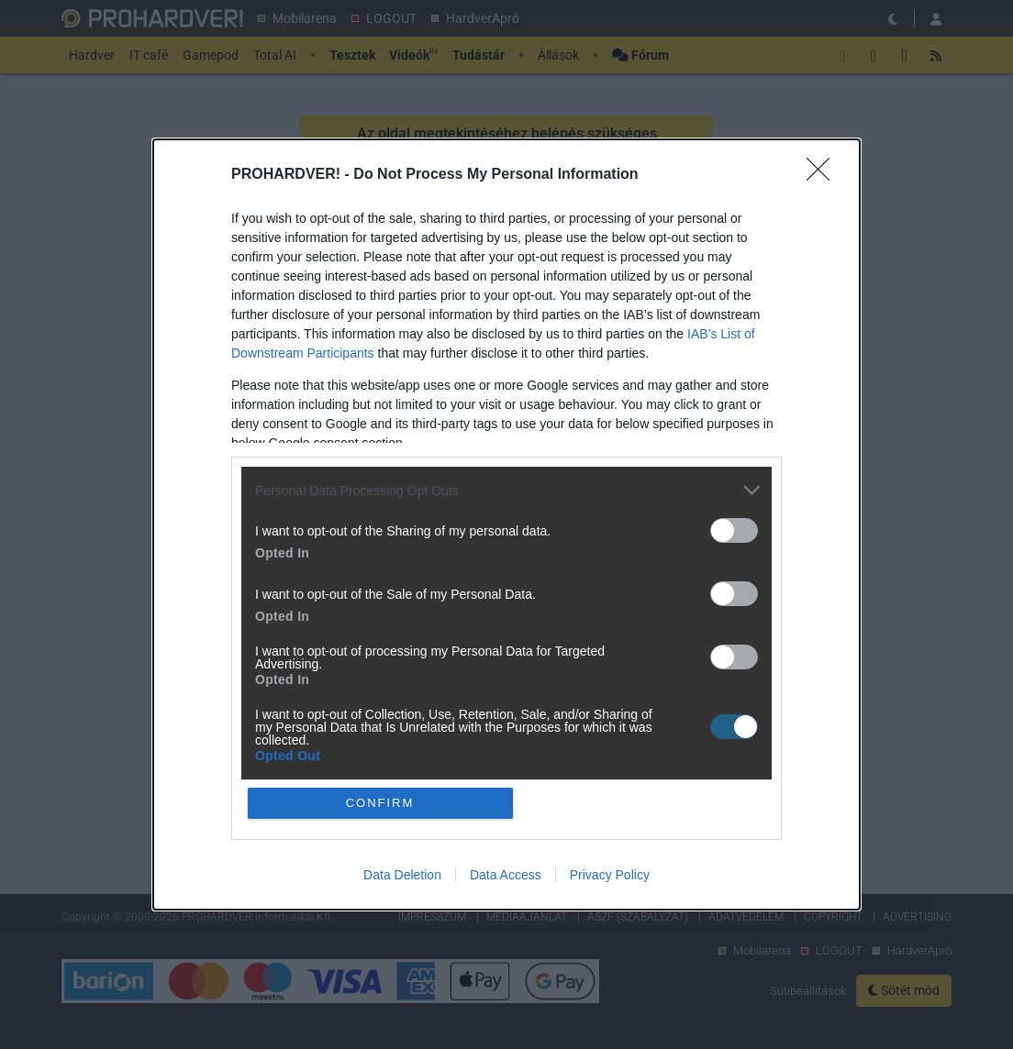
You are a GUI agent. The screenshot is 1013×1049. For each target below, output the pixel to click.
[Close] (824, 175)
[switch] (734, 530)
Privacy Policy (610, 874)
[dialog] (506, 524)
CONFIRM (380, 803)
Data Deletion (402, 874)
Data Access (505, 874)
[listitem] (506, 490)
